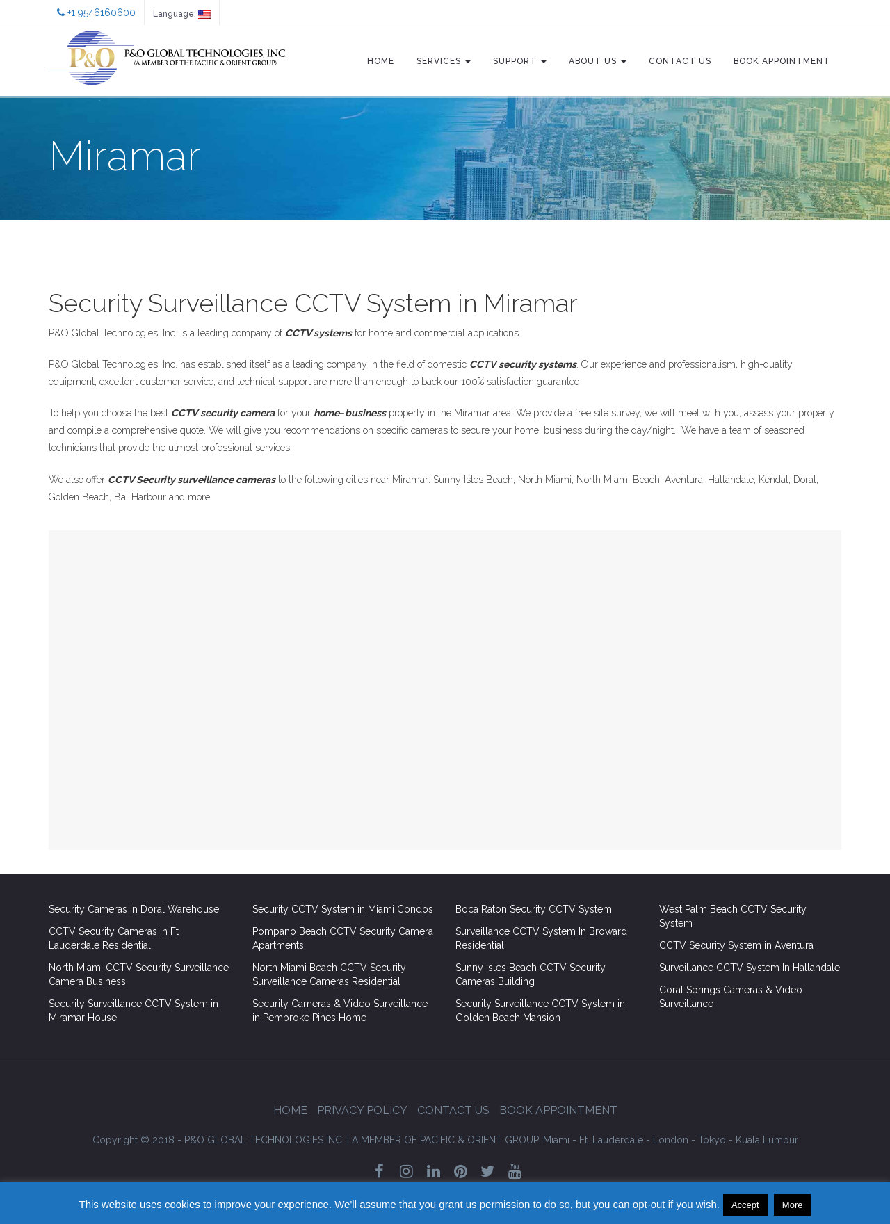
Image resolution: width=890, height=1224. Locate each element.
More (792, 1205)
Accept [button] (745, 1205)
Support (520, 61)
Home (380, 61)
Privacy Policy (362, 1110)
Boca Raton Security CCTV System (533, 909)
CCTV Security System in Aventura (736, 945)
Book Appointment (782, 61)
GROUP (446, 1139)
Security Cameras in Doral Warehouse (134, 909)
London (670, 1139)
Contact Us (680, 61)
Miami (556, 1139)
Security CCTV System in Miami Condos (342, 909)
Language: (182, 14)
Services (443, 61)
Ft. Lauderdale (611, 1139)
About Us (597, 61)
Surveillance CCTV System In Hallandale (749, 967)
